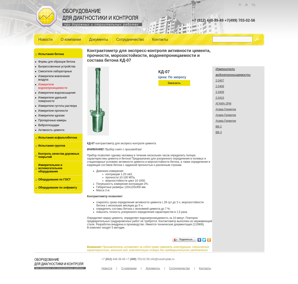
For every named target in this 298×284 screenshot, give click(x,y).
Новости (45, 39)
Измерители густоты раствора (57, 105)
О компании (71, 39)
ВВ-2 (219, 126)
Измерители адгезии (51, 115)
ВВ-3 (219, 132)
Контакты (160, 39)
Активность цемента (51, 130)
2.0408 (220, 86)
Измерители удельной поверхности (52, 99)
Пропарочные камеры (52, 120)
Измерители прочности (53, 110)
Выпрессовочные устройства (56, 66)
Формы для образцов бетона (56, 61)
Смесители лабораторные (55, 71)
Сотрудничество (130, 39)
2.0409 (220, 92)
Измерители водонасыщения (57, 92)
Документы (98, 39)
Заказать (174, 83)
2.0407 (220, 80)
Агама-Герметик (226, 109)
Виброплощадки (48, 125)
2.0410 (220, 97)
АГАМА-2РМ (223, 103)
